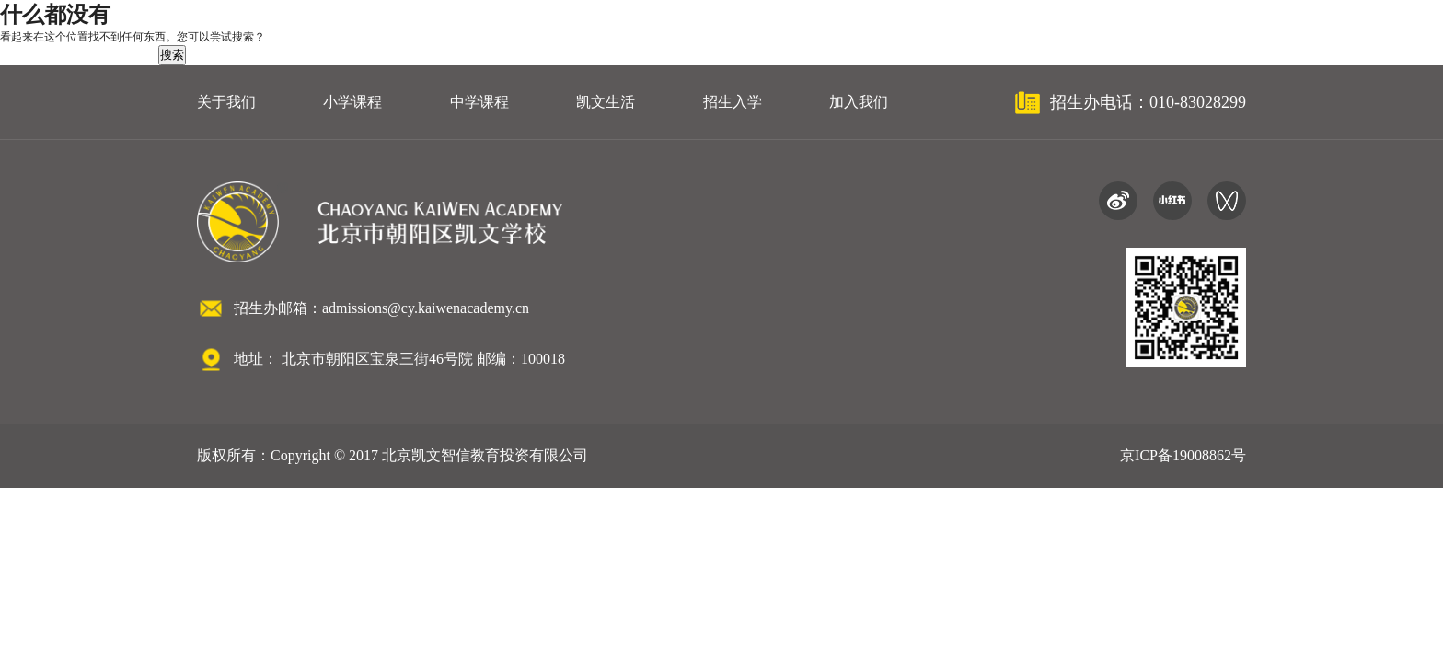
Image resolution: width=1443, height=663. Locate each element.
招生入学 (732, 102)
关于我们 (226, 102)
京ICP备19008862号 (1183, 455)
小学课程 (352, 102)
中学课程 (479, 102)
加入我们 (858, 102)
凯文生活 (605, 102)
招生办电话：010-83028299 (1148, 102)
